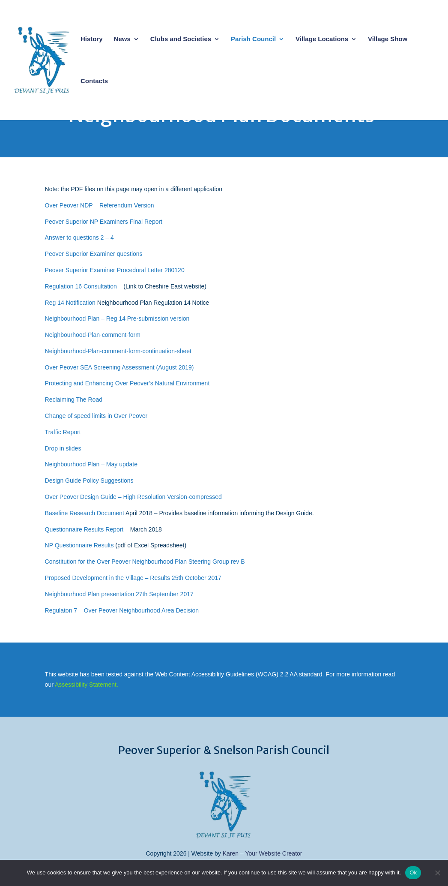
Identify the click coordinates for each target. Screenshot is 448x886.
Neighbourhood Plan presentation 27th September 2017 (119, 594)
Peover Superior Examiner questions (94, 253)
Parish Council (253, 39)
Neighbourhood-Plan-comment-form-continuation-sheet (118, 351)
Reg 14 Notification (70, 302)
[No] (437, 872)
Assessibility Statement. (86, 684)
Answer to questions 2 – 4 (79, 237)
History (92, 39)
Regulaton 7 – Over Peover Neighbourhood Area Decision (122, 610)
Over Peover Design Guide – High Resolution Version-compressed (133, 496)
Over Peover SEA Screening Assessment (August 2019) (119, 367)
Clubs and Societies (181, 39)
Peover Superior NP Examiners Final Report (103, 221)
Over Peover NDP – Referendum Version (99, 205)
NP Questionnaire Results (79, 545)
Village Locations (322, 39)
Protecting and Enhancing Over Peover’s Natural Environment (127, 383)
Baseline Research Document (84, 513)
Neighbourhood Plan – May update (91, 464)
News (122, 39)
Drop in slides (63, 448)
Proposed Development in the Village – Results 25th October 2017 (133, 577)
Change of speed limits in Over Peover (96, 415)
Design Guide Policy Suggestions (89, 480)
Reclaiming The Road (73, 399)
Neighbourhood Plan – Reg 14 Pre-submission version (117, 318)
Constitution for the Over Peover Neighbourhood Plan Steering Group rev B (145, 561)
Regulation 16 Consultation (81, 286)
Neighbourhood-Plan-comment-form (92, 334)
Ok (413, 872)
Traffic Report (63, 432)
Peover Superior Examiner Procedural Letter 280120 (115, 270)
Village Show (387, 39)
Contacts (94, 81)
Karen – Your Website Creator (262, 853)
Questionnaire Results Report (84, 529)
